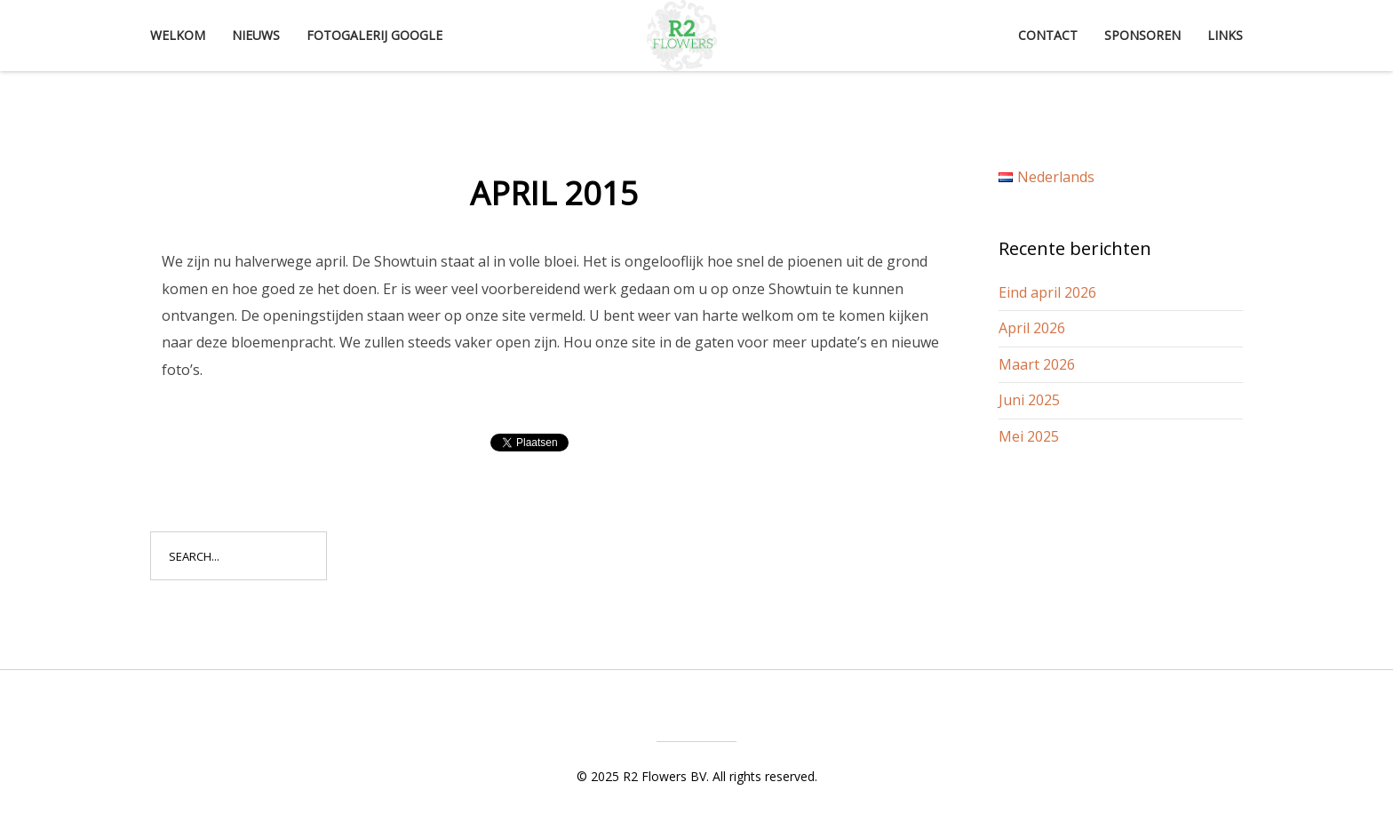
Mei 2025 (1029, 436)
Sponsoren (1142, 35)
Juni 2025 (1029, 400)
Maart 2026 (1037, 364)
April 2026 (1032, 328)
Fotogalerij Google (374, 35)
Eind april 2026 (1047, 292)
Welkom (177, 35)
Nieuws (256, 35)
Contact (1048, 35)
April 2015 (554, 193)
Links (1225, 35)
